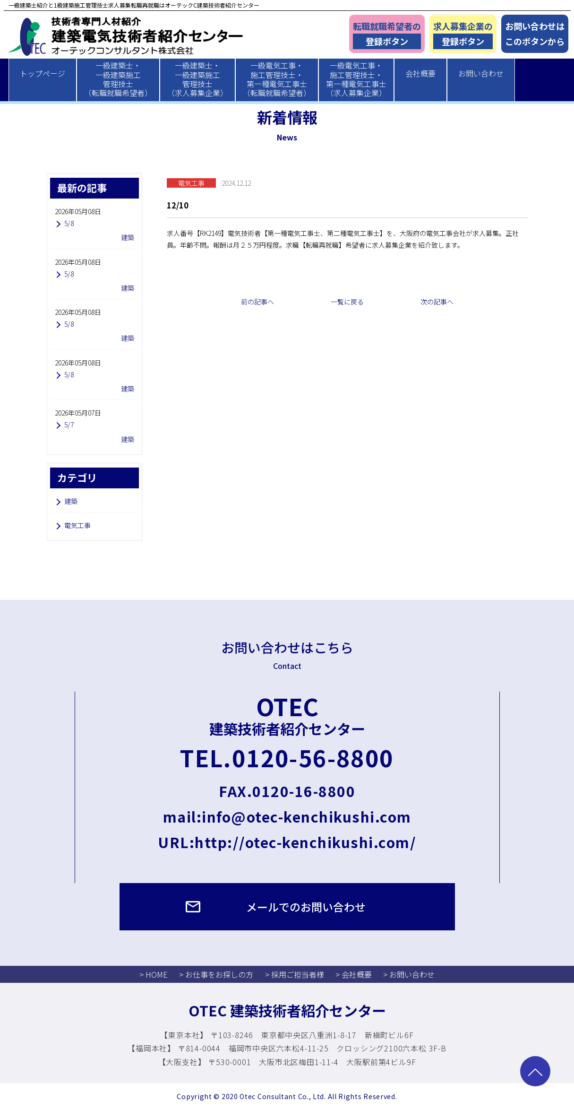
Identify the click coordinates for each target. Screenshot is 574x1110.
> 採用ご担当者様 (294, 974)
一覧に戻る (347, 301)
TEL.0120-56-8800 (287, 757)
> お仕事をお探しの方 (216, 974)
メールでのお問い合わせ (306, 907)
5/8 (69, 223)
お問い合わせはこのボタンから (535, 34)
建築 (70, 501)
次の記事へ (437, 301)
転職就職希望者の (387, 35)
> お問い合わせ (409, 974)
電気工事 (77, 525)
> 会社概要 (353, 974)
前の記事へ (257, 301)
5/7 (69, 424)
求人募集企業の (463, 35)
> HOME (153, 974)
